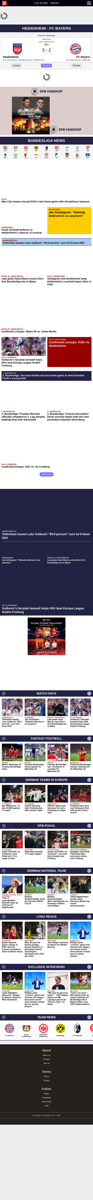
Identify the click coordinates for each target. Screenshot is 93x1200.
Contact (46, 1126)
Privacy (46, 1147)
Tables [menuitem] (54, 3)
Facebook (46, 1164)
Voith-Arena (46, 72)
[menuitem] (5, 3)
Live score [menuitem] (41, 3)
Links (46, 1172)
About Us (46, 1122)
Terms (46, 1143)
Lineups (16, 99)
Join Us (46, 1130)
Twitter (46, 1160)
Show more (46, 541)
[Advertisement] (46, 41)
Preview (76, 99)
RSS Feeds (46, 1168)
